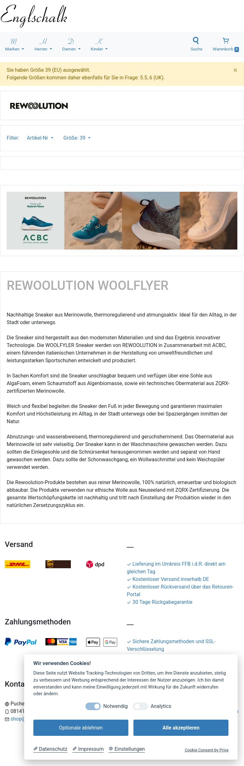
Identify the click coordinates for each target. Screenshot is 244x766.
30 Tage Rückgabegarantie (160, 602)
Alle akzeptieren (180, 728)
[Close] (235, 70)
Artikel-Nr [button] (38, 138)
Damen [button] (69, 44)
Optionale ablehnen (81, 728)
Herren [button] (41, 44)
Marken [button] (13, 44)
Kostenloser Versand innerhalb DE (168, 579)
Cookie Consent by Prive (206, 750)
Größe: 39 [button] (75, 138)
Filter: (14, 138)
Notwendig (115, 706)
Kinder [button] (97, 44)
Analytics (161, 706)
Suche (196, 44)
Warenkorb (226, 44)
